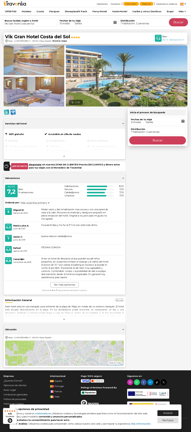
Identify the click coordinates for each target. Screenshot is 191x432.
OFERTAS (10, 11)
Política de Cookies (14, 404)
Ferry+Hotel (100, 11)
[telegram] (150, 382)
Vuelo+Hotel (119, 11)
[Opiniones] (102, 4)
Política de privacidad (15, 399)
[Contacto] (115, 4)
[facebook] (144, 382)
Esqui (170, 11)
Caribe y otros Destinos (146, 11)
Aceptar (168, 413)
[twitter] (164, 382)
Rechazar (168, 420)
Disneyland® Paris (76, 11)
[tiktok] (157, 382)
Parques (54, 11)
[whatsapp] (137, 382)
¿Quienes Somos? (13, 380)
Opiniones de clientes (15, 385)
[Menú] (15, 410)
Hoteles (26, 11)
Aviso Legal (10, 390)
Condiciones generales (15, 394)
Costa (40, 11)
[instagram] (130, 382)
